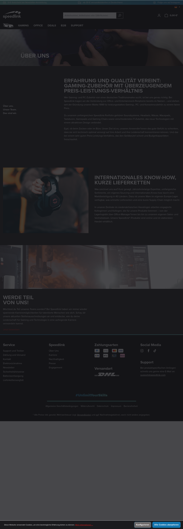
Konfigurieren (142, 524)
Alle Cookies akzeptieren (166, 524)
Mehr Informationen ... (84, 524)
